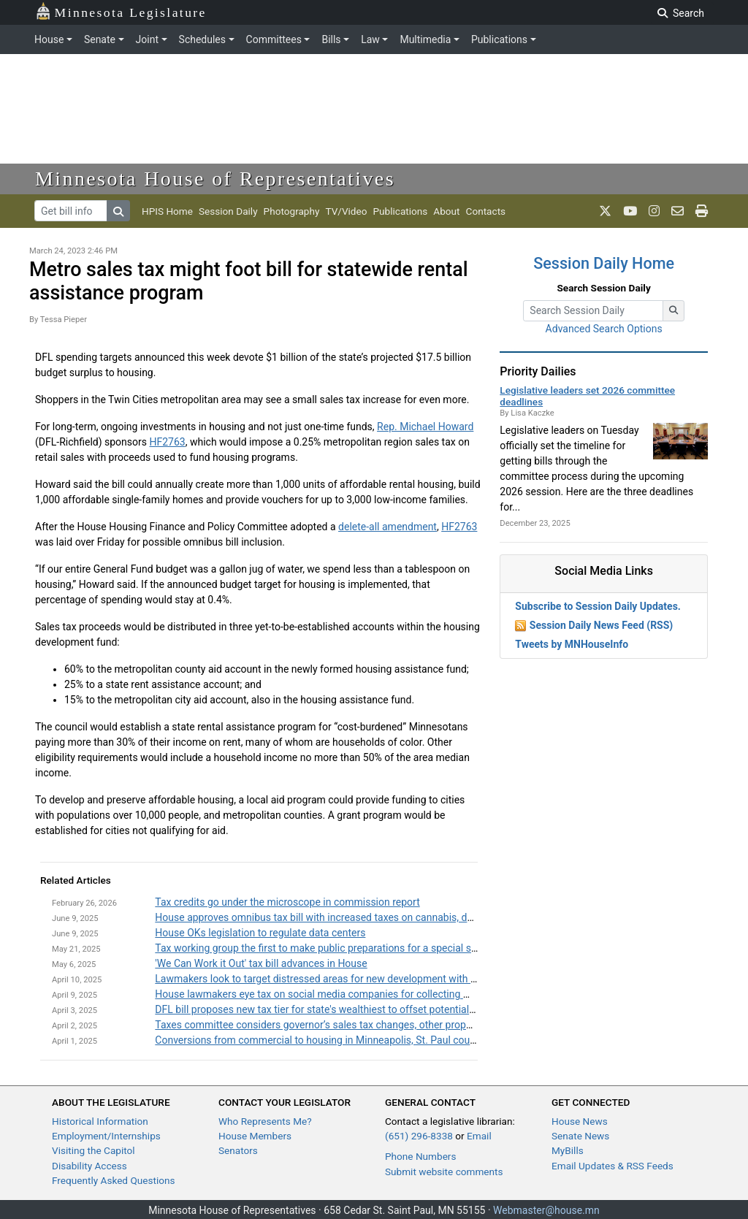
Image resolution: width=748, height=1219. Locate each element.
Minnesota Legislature (121, 11)
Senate (99, 39)
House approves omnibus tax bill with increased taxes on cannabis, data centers (336, 917)
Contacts (486, 211)
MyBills (568, 1150)
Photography (292, 211)
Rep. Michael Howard (425, 426)
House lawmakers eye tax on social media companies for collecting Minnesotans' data (350, 994)
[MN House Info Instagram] (654, 211)
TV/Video (346, 211)
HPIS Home (167, 211)
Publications (499, 39)
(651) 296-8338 (419, 1136)
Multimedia (425, 39)
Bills (330, 39)
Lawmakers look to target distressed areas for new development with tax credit (334, 979)
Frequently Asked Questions (113, 1180)
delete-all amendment (387, 526)
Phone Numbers (420, 1156)
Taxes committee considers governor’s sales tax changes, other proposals (322, 1025)
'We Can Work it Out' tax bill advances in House (261, 963)
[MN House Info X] (605, 211)
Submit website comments (444, 1171)
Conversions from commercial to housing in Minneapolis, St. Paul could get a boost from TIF (364, 1040)
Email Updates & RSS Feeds (612, 1166)
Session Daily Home (603, 263)
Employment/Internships (106, 1136)
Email (479, 1136)
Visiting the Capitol (93, 1150)
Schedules (202, 39)
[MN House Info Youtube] (630, 211)
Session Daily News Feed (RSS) (601, 625)
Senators (238, 1150)
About (446, 211)
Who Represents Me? (265, 1121)
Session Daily (228, 211)
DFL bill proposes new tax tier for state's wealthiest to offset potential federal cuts (340, 1009)
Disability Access (89, 1166)
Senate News (580, 1136)
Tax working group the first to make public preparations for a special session (328, 948)
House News (580, 1121)
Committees (274, 39)
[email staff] (677, 211)
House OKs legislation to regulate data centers (260, 933)
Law (370, 39)
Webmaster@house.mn (546, 1210)
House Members (254, 1136)
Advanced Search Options (604, 329)
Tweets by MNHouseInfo (571, 644)
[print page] (702, 211)
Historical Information (100, 1121)
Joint (147, 39)
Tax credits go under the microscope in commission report (287, 902)
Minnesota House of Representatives (215, 178)
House (49, 39)
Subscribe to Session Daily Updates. (598, 606)
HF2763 (167, 442)
